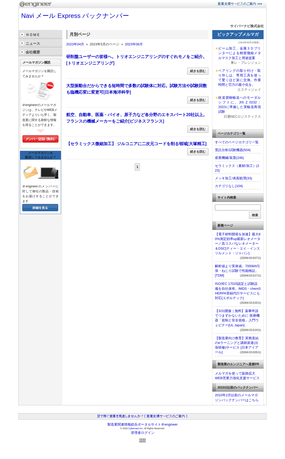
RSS (142, 440)
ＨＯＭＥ (33, 35)
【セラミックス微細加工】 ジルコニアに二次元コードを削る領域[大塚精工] (136, 144)
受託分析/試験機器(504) (233, 150)
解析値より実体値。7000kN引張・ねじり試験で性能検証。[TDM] (237, 270)
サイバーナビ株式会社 (247, 26)
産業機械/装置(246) (229, 158)
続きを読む (198, 71)
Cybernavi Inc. (135, 428)
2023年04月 (75, 44)
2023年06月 (134, 44)
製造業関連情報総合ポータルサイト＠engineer (142, 424)
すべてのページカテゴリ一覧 (237, 142)
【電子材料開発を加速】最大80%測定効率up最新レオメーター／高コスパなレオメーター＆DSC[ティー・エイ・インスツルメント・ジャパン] (237, 243)
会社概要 (33, 52)
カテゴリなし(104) (229, 186)
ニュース (33, 43)
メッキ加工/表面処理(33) (233, 178)
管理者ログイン (142, 433)
